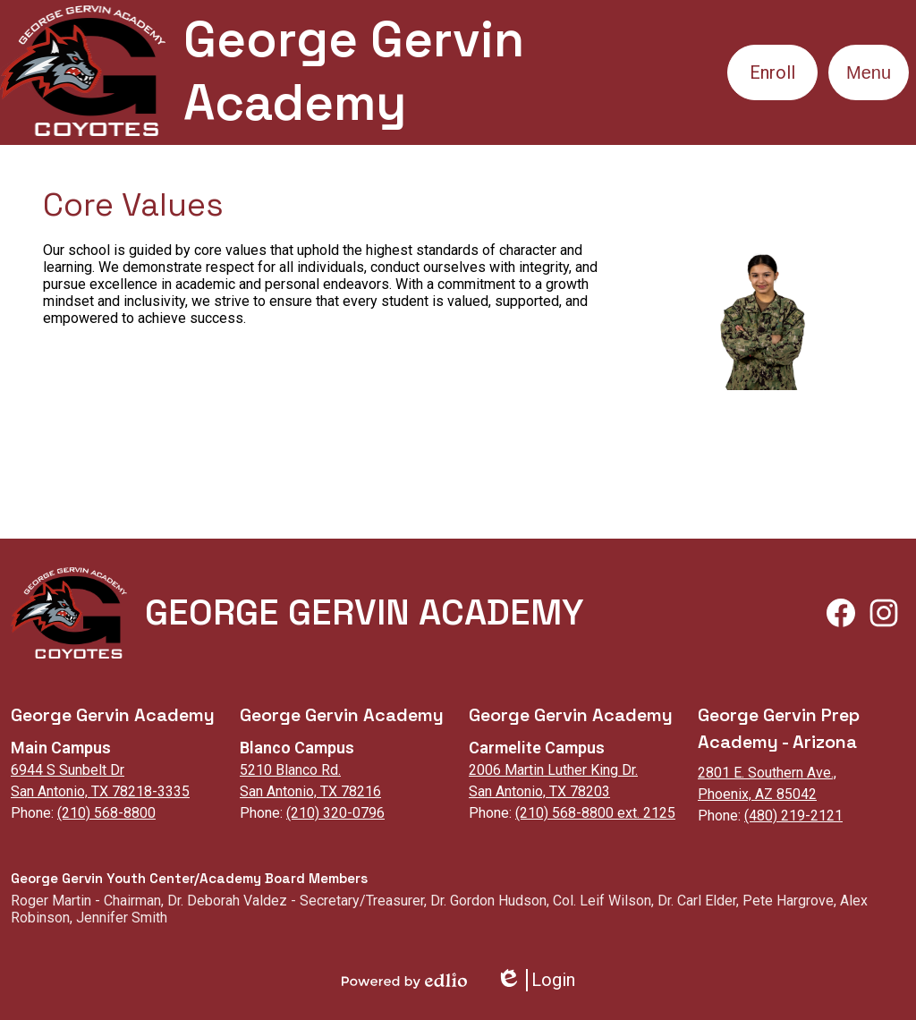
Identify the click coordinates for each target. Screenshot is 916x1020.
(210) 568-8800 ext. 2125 (595, 812)
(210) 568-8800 (106, 812)
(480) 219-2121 (793, 815)
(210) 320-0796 (335, 812)
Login (535, 980)
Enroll (772, 72)
